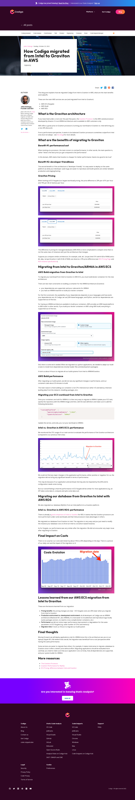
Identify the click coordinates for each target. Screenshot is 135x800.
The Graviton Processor (49, 663)
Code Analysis (37, 33)
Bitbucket (49, 746)
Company (78, 33)
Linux (74, 749)
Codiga (33, 112)
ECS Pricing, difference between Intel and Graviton (59, 668)
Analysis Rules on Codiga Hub (56, 753)
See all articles (25, 132)
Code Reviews (48, 33)
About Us (24, 727)
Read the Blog (63, 3)
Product (62, 33)
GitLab (48, 742)
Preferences (50, 768)
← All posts (26, 24)
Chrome (75, 738)
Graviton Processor (86, 119)
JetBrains (49, 730)
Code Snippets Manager (96, 33)
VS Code (49, 727)
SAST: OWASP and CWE (54, 757)
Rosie (85, 33)
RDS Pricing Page (105, 259)
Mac (73, 746)
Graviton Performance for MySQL (53, 665)
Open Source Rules (53, 749)
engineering (28, 65)
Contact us (24, 734)
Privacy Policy (25, 772)
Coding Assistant (26, 33)
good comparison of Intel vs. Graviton (64, 514)
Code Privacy (25, 775)
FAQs (99, 727)
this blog (60, 135)
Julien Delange (28, 46)
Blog (120, 12)
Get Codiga (106, 12)
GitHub (48, 738)
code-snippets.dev (27, 742)
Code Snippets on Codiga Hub (82, 753)
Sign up (97, 3)
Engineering (70, 33)
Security (23, 768)
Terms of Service (27, 779)
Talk (56, 33)
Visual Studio (51, 734)
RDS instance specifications (47, 261)
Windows (75, 742)
